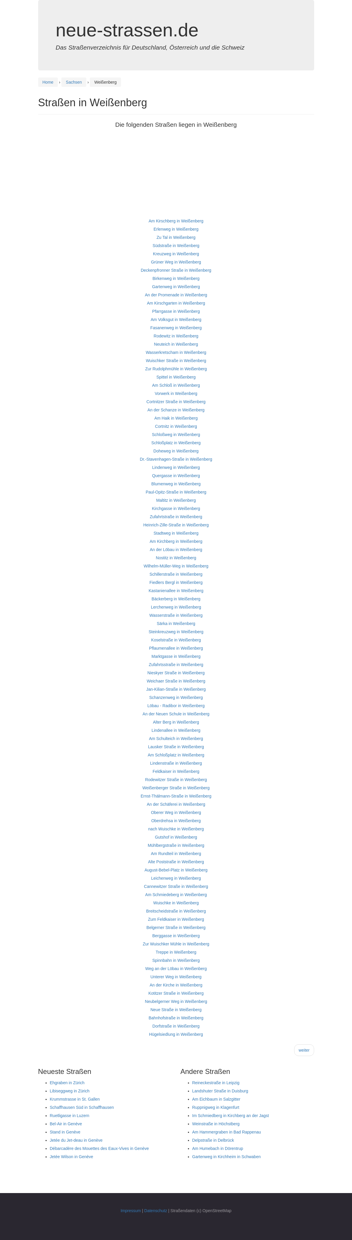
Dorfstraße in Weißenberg (176, 1026)
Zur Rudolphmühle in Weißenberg (176, 368)
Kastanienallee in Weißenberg (176, 590)
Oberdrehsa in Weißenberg (176, 820)
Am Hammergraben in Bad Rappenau (226, 1132)
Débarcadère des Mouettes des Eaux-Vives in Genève (99, 1148)
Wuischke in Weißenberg (176, 903)
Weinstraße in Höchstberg (216, 1123)
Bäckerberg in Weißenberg (175, 599)
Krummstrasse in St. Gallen (75, 1099)
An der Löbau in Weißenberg (176, 549)
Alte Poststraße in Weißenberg (176, 861)
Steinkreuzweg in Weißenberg (176, 631)
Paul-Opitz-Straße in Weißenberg (176, 492)
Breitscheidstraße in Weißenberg (176, 911)
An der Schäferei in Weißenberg (176, 804)
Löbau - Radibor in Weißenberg (176, 705)
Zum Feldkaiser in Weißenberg (176, 919)
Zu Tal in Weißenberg (176, 237)
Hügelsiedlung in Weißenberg (176, 1034)
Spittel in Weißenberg (176, 377)
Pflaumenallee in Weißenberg (176, 648)
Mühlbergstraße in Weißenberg (176, 845)
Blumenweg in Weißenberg (176, 484)
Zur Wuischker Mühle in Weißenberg (176, 944)
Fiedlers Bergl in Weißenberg (176, 582)
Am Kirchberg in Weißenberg (176, 541)
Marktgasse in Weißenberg (176, 656)
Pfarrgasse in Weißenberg (176, 311)
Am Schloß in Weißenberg (176, 385)
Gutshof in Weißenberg (176, 837)
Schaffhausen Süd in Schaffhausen (82, 1107)
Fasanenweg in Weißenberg (176, 327)
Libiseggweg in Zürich (70, 1091)
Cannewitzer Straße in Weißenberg (176, 886)
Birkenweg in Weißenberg (175, 278)
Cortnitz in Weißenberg (176, 426)
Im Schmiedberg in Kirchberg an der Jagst (230, 1115)
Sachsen (74, 82)
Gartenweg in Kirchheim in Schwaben (226, 1156)
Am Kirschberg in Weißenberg (176, 221)
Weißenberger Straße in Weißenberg (176, 787)
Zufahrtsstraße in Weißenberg (176, 664)
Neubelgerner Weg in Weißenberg (176, 1001)
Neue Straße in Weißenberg (175, 1009)
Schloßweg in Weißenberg (176, 434)
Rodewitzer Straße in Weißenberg (176, 779)
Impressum (131, 1210)
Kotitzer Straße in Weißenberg (175, 993)
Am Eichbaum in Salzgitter (216, 1099)
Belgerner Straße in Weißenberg (176, 927)
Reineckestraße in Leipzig (216, 1082)
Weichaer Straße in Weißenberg (176, 681)
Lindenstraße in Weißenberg (176, 763)
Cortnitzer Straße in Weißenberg (176, 401)
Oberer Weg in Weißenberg (176, 812)
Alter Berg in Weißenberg (176, 722)
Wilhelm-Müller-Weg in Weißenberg (176, 566)
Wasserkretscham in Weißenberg (176, 352)
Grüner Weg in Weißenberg (176, 262)
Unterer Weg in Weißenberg (176, 976)
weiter (304, 1050)
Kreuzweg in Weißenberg (176, 253)
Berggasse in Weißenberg (176, 935)
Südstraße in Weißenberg (176, 245)
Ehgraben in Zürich (67, 1082)
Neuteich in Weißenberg (176, 344)
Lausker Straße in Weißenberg (176, 746)
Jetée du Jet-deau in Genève (76, 1140)
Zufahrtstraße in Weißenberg (176, 516)
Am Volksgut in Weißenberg (176, 319)
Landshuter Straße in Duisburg (220, 1091)
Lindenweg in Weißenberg (176, 467)
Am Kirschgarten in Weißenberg (176, 303)
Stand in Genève (65, 1132)
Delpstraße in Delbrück (213, 1140)
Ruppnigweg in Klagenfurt (215, 1107)
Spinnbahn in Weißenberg (176, 960)
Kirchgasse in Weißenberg (176, 508)
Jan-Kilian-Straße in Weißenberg (176, 689)
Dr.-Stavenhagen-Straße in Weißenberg (176, 459)
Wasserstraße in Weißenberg (176, 615)
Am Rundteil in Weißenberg (176, 853)
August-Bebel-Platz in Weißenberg (176, 870)
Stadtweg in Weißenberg (176, 533)
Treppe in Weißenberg (176, 952)
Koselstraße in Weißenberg (176, 640)
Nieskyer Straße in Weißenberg (176, 672)
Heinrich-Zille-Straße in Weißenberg (176, 525)
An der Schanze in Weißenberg (175, 410)
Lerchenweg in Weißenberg (176, 607)
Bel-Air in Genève (66, 1123)
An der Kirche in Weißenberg (176, 985)
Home (48, 82)
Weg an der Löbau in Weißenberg (176, 968)
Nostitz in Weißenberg (176, 557)
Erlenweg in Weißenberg (176, 229)
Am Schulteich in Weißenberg (176, 738)
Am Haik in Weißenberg (176, 418)
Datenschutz (155, 1210)
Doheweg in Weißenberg (176, 451)
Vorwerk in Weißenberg (176, 393)
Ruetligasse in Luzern (70, 1115)
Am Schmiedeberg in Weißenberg (176, 894)
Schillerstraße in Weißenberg (175, 574)
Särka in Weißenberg (176, 623)
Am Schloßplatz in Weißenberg (176, 755)
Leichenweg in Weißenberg (176, 878)
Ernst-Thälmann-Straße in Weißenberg (176, 796)
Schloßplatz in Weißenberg (176, 442)
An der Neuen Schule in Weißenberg (176, 714)
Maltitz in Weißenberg (176, 500)
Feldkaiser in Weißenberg (176, 771)
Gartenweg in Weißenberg (176, 286)
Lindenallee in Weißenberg (175, 730)
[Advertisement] (176, 176)
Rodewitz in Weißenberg (176, 336)
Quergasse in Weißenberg (176, 475)
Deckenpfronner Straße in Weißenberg (176, 270)
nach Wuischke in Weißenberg (176, 829)
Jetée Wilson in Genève (71, 1156)
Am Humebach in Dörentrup (217, 1148)
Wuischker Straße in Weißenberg (176, 360)
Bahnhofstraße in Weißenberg (176, 1018)
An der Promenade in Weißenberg (176, 295)
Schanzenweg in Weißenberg (176, 697)
